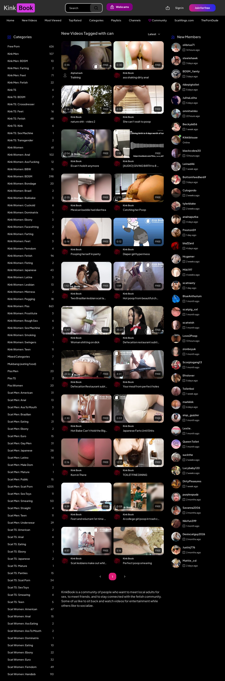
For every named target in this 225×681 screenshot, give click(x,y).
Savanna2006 (191, 507)
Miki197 (187, 269)
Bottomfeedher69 (194, 177)
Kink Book (128, 73)
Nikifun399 (189, 521)
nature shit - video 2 (83, 121)
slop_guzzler (191, 415)
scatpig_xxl (190, 309)
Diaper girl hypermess (136, 254)
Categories (96, 20)
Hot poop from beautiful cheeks (141, 298)
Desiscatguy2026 (194, 534)
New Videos (29, 20)
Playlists (116, 20)
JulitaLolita (190, 97)
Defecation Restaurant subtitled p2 (89, 386)
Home (10, 20)
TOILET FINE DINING (135, 474)
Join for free (202, 7)
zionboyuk (189, 349)
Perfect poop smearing (137, 563)
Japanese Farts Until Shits (138, 430)
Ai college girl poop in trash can (141, 518)
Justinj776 (189, 547)
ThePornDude (209, 20)
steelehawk (190, 58)
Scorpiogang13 (192, 362)
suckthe (188, 454)
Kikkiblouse (190, 137)
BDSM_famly (191, 71)
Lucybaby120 (191, 468)
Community (157, 20)
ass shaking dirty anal (136, 77)
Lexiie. (187, 428)
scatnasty (189, 282)
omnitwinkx (190, 111)
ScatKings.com (184, 20)
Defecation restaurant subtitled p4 (141, 342)
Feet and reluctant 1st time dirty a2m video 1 (89, 518)
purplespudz (190, 494)
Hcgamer (188, 256)
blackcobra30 (192, 150)
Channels (135, 20)
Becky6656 (190, 124)
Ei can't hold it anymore (85, 165)
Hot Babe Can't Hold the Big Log (89, 430)
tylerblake (189, 203)
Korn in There (78, 474)
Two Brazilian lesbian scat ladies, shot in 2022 (89, 298)
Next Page (125, 576)
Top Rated (75, 20)
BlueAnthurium (192, 296)
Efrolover (188, 375)
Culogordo (189, 190)
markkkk (188, 401)
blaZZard (188, 243)
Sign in (179, 7)
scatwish (188, 322)
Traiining (76, 77)
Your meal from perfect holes (141, 386)
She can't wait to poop (137, 121)
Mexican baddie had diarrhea (88, 209)
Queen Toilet (191, 441)
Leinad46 (188, 163)
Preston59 (189, 230)
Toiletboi (188, 388)
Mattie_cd (189, 560)
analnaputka (190, 216)
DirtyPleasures (192, 481)
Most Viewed (53, 20)
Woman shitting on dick (85, 342)
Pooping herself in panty (86, 254)
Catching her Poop (134, 209)
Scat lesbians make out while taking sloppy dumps (89, 563)
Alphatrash (77, 73)
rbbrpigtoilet (191, 84)
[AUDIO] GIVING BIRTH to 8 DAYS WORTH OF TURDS (141, 165)
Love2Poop (190, 335)
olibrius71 (189, 44)
